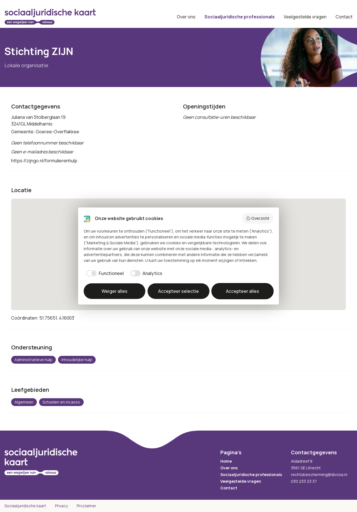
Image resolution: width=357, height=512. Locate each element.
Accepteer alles (242, 291)
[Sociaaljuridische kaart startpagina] (50, 17)
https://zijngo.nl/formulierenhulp (44, 161)
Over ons (186, 17)
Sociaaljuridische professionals (239, 17)
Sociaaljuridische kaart (25, 505)
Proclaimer (86, 505)
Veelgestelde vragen (305, 17)
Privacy (61, 505)
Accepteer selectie (178, 291)
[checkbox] (104, 273)
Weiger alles (114, 291)
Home (226, 461)
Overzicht (258, 218)
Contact (344, 17)
